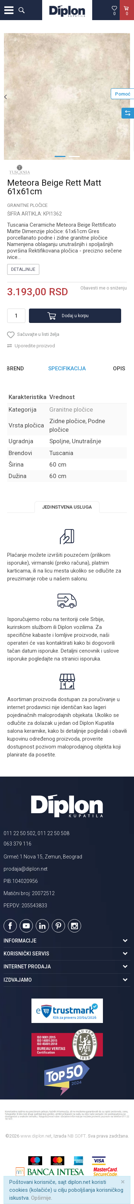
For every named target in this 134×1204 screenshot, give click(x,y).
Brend (15, 368)
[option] (67, 96)
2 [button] (74, 156)
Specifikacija (67, 368)
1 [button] (60, 156)
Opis (119, 368)
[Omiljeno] (114, 10)
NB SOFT (77, 1136)
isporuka (90, 659)
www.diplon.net (35, 1136)
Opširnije (41, 1198)
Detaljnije (23, 269)
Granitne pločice (27, 205)
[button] (21, 10)
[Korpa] (127, 17)
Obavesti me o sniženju (103, 288)
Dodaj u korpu (75, 315)
